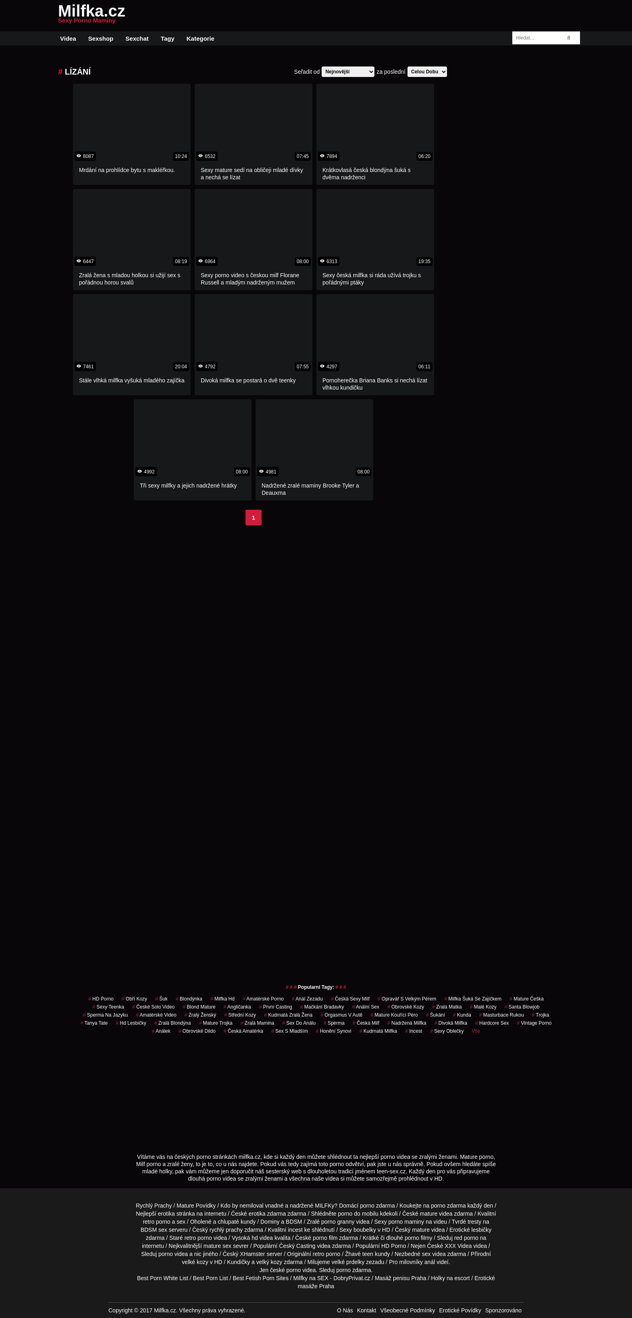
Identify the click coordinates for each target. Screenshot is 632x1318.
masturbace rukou (501, 1015)
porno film (325, 1238)
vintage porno (534, 1023)
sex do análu (299, 1023)
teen (367, 1254)
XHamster (252, 1254)
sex (426, 1254)
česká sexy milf (350, 999)
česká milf (366, 1023)
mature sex (217, 1246)
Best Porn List (210, 1278)
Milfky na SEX (310, 1278)
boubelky (364, 1230)
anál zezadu (307, 999)
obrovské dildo (197, 1031)
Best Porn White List (162, 1278)
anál (429, 1262)
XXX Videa (458, 1246)
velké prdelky (347, 1262)
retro (318, 1254)
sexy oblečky (447, 1031)
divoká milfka (450, 1023)
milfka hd (222, 999)
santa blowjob (522, 1007)
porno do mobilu (358, 1213)
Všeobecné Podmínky (407, 1310)
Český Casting (297, 1246)
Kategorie (200, 38)
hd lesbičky (131, 1023)
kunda (462, 1015)
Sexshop (101, 38)
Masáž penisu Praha (400, 1278)
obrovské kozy (405, 1007)
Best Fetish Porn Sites (261, 1278)
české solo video (153, 1007)
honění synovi (333, 1031)
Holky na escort (450, 1278)
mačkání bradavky (322, 1007)
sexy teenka (109, 1007)
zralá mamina (257, 1023)
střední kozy (240, 1015)
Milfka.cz (91, 15)
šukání (435, 1015)
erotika (166, 1213)
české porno (285, 1270)
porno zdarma (448, 1205)
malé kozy (483, 1007)
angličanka (237, 1007)
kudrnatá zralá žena (288, 1015)
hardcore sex (492, 1023)
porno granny (338, 1221)
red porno (466, 1238)
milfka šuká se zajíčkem (472, 999)
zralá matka (447, 1007)
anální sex (365, 1007)
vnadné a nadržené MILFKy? (301, 1205)
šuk (161, 999)
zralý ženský (200, 1015)
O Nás (345, 1310)
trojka (540, 1015)
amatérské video (156, 1015)
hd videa (262, 1238)
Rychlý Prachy (154, 1205)
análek (161, 1031)
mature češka (526, 999)
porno (367, 1205)
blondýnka (189, 999)
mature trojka (215, 1023)
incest (413, 1031)
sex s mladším (289, 1031)
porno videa (173, 1254)
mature (429, 1213)
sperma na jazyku (105, 1015)
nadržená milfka (406, 1023)
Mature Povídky (196, 1205)
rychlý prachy (226, 1230)
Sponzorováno (503, 1310)
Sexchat (137, 38)
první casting (275, 1007)
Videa (68, 38)
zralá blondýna (172, 1023)
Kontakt (366, 1310)
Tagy (168, 38)
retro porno (156, 1221)
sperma (334, 1023)
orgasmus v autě (341, 1015)
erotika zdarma (267, 1213)
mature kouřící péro (394, 1015)
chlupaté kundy (237, 1221)
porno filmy (418, 1238)
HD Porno (101, 999)
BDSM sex (154, 1230)
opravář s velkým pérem (407, 999)
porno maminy (406, 1221)
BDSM (294, 1221)
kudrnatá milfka (378, 1031)
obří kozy (134, 999)
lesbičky (482, 1230)
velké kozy (195, 1262)
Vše (476, 1031)
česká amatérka (243, 1031)
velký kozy (269, 1262)
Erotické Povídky (460, 1310)
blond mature (199, 1007)
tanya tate (94, 1023)
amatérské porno (263, 999)
